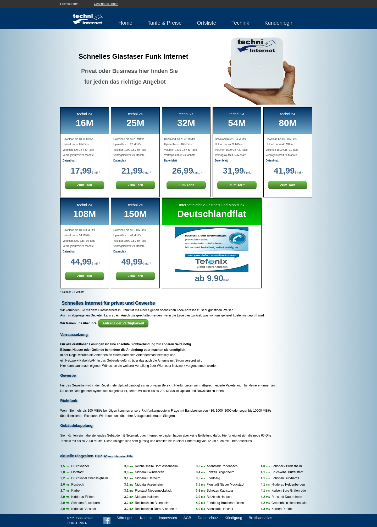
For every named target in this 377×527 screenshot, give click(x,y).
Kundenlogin (278, 23)
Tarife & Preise (165, 23)
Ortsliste (206, 23)
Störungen (125, 518)
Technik (240, 23)
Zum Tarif (84, 185)
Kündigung (233, 518)
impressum (168, 518)
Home (125, 23)
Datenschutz (208, 518)
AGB (187, 518)
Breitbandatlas (260, 518)
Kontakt (146, 518)
